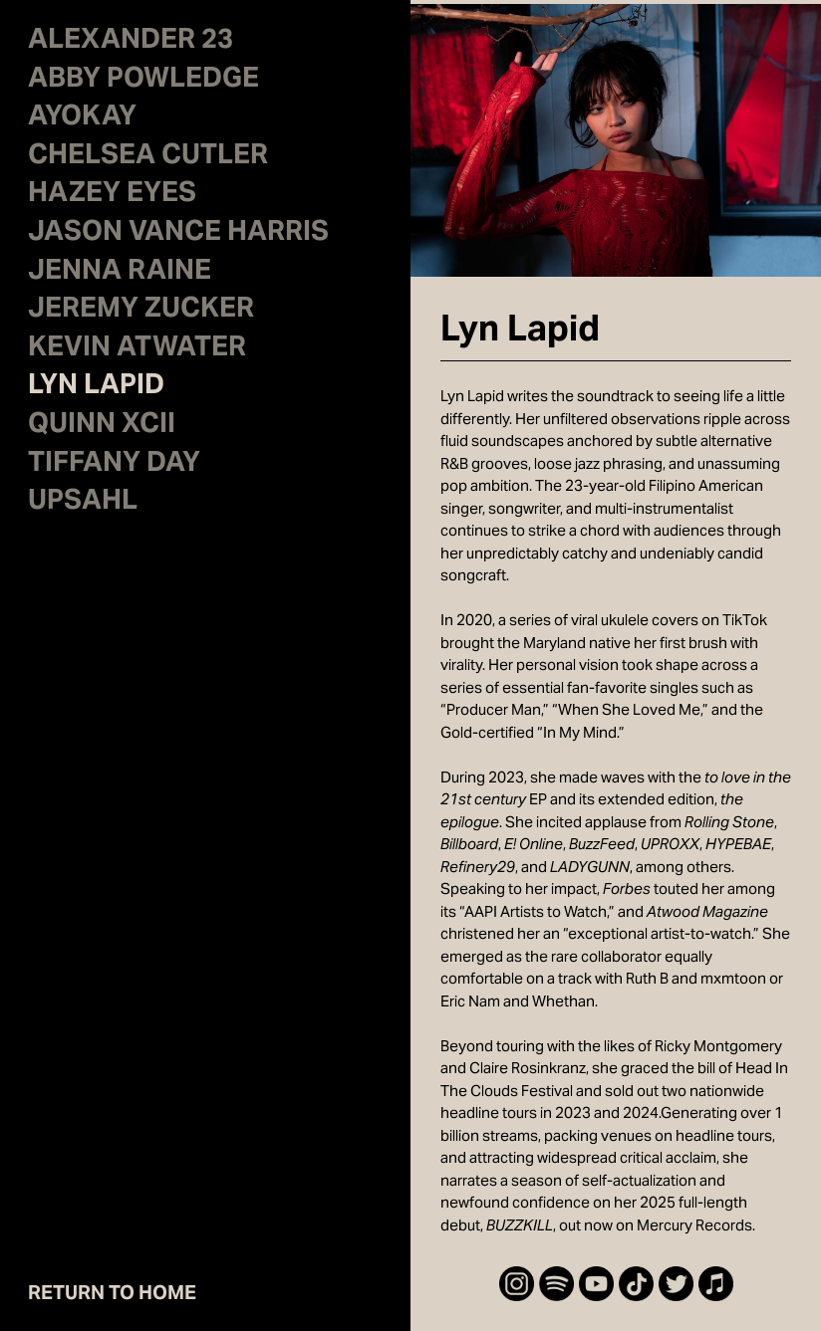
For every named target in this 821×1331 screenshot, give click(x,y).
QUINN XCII (101, 426)
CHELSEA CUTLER (148, 157)
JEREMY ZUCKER (141, 311)
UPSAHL (82, 503)
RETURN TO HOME (112, 1292)
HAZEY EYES (112, 195)
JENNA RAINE (119, 273)
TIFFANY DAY (114, 465)
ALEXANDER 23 (130, 42)
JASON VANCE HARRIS (178, 234)
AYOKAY (82, 118)
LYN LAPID (96, 387)
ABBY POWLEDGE (143, 81)
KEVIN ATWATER (137, 349)
